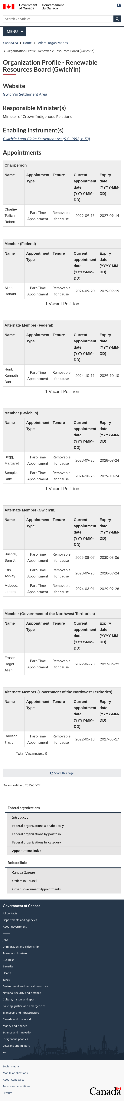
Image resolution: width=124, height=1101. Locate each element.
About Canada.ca (13, 1079)
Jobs (5, 940)
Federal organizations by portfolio (36, 834)
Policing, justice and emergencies (24, 1006)
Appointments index (26, 851)
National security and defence (22, 993)
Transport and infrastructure (21, 1012)
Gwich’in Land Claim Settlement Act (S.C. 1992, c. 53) (46, 138)
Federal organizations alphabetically (38, 826)
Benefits (8, 966)
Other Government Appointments (36, 889)
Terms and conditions (16, 1086)
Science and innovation (17, 1032)
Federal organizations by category (36, 842)
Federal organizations (52, 43)
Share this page (61, 773)
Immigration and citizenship (21, 946)
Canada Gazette (23, 872)
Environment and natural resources (25, 986)
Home (27, 43)
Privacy (7, 1093)
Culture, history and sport (19, 999)
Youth (6, 1052)
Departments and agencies (20, 920)
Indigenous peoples (15, 1039)
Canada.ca (10, 43)
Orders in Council (24, 881)
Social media (11, 1066)
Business (8, 960)
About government (15, 926)
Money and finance (15, 1026)
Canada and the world (17, 1019)
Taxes (6, 979)
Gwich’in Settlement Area (25, 94)
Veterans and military (16, 1045)
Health (7, 973)
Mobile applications (15, 1073)
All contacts (10, 913)
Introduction (21, 817)
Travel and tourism (15, 953)
